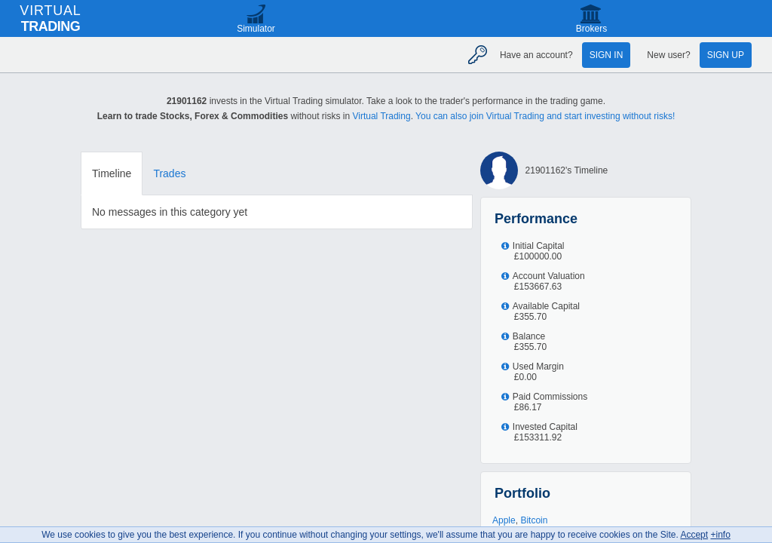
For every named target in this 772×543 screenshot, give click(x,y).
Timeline (111, 173)
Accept (694, 534)
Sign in (606, 55)
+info (720, 534)
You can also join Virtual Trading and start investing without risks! (545, 116)
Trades (169, 173)
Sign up (725, 55)
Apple (504, 520)
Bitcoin (533, 520)
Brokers (591, 28)
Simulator (256, 28)
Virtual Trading (381, 116)
